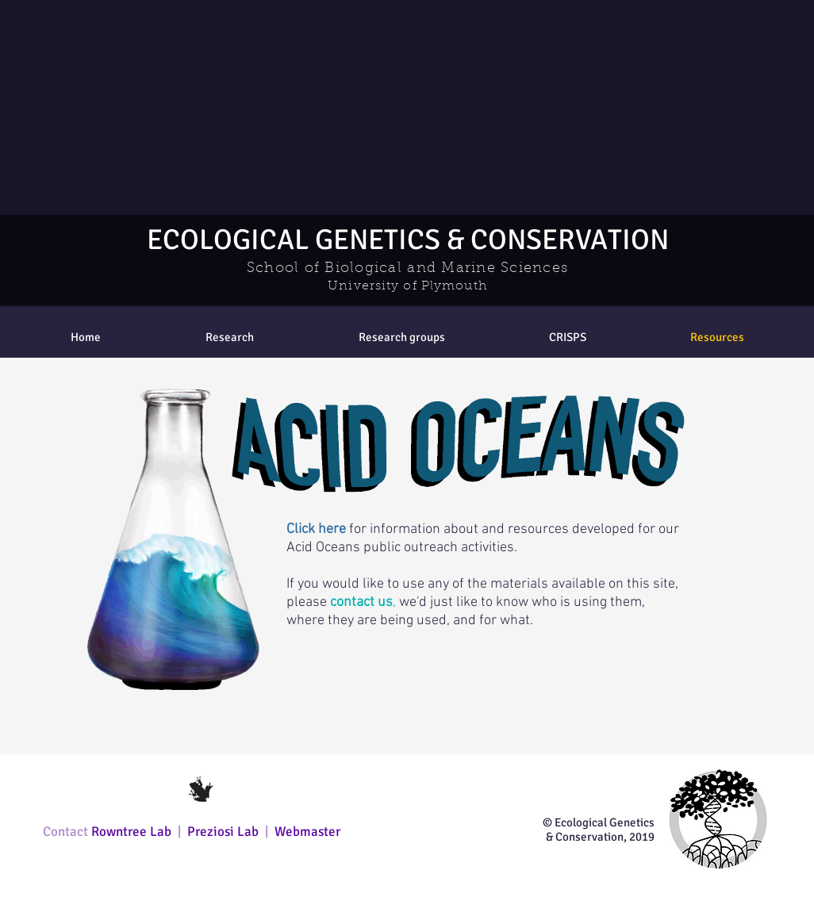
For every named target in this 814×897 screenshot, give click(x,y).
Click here (316, 529)
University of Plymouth (407, 286)
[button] (401, 337)
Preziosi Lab (224, 831)
